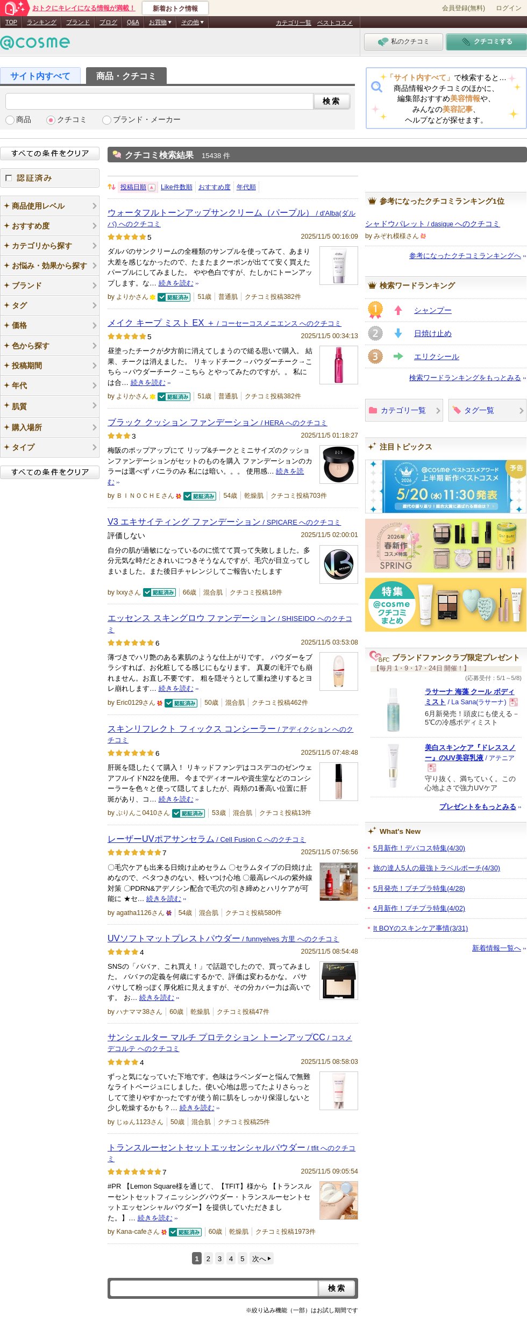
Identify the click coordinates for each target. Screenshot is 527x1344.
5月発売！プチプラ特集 (419, 888)
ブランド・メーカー (147, 120)
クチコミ (72, 120)
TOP (11, 22)
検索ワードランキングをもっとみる (465, 378)
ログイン (509, 8)
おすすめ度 (214, 187)
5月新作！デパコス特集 (419, 848)
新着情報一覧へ (496, 948)
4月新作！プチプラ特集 (419, 908)
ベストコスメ (335, 22)
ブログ (108, 22)
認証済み (49, 178)
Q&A (133, 22)
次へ (259, 1259)
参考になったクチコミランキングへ (465, 256)
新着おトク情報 (175, 8)
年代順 (246, 187)
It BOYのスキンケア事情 (420, 928)
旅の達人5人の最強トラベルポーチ (436, 868)
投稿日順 (133, 187)
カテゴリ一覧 (293, 22)
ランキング (41, 22)
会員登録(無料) (463, 8)
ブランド (78, 22)
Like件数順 (177, 187)
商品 (23, 120)
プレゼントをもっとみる (477, 807)
